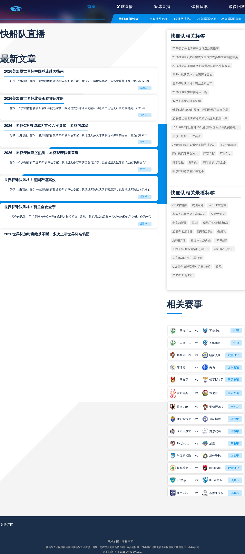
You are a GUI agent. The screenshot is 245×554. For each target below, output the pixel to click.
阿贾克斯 (209, 153)
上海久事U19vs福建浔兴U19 (190, 249)
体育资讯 (199, 6)
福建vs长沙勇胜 (201, 240)
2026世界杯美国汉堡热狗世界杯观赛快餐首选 (41, 153)
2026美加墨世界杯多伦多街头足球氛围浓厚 (199, 118)
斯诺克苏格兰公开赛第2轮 (188, 214)
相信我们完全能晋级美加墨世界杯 (193, 144)
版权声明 (127, 541)
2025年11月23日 (183, 275)
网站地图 (113, 541)
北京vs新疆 (179, 222)
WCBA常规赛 (217, 205)
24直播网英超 (158, 18)
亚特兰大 (226, 153)
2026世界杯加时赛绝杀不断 (189, 92)
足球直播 (125, 6)
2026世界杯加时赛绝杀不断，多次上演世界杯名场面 (46, 234)
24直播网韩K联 (206, 18)
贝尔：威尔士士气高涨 (186, 136)
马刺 (195, 222)
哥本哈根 (178, 162)
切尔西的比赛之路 (214, 162)
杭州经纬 (198, 205)
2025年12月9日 (182, 231)
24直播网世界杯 (182, 18)
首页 (91, 6)
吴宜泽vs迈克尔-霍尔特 (187, 257)
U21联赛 (221, 240)
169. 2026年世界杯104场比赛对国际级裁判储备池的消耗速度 (206, 127)
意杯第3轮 (178, 240)
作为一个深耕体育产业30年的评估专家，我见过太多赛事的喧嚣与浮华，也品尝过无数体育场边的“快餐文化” (78, 162)
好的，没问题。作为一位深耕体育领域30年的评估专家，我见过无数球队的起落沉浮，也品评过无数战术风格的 (80, 189)
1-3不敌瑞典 (228, 144)
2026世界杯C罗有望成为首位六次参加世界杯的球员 (46, 126)
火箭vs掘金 (218, 214)
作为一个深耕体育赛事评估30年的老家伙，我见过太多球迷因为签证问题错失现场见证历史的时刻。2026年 (77, 108)
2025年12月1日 (224, 249)
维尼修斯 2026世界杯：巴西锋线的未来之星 (200, 109)
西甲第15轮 (204, 231)
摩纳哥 (193, 162)
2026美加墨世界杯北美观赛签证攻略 (34, 98)
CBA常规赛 (179, 205)
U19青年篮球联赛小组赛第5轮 (191, 266)
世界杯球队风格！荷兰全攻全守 (30, 207)
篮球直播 (162, 6)
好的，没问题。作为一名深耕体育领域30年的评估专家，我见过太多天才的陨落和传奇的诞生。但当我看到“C (78, 135)
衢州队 (221, 231)
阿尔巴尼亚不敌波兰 (185, 153)
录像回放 (237, 6)
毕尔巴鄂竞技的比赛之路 (188, 171)
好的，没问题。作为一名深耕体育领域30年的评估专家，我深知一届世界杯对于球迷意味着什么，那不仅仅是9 (79, 81)
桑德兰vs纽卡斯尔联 (216, 222)
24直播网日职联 (231, 18)
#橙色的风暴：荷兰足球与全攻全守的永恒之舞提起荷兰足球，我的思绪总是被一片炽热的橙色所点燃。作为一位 (80, 216)
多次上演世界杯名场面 (186, 101)
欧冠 (219, 266)
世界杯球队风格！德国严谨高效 (30, 180)
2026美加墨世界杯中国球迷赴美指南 (34, 71)
